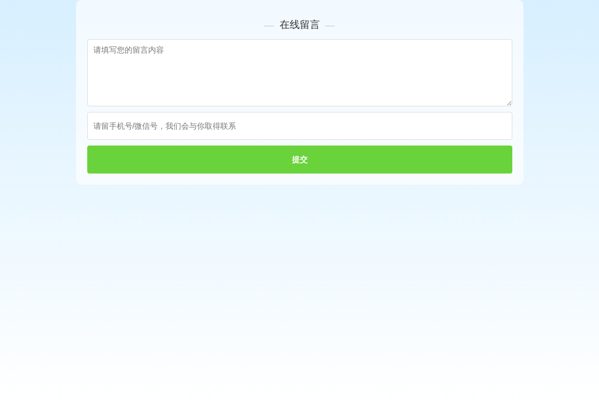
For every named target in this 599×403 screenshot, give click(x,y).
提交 (300, 159)
